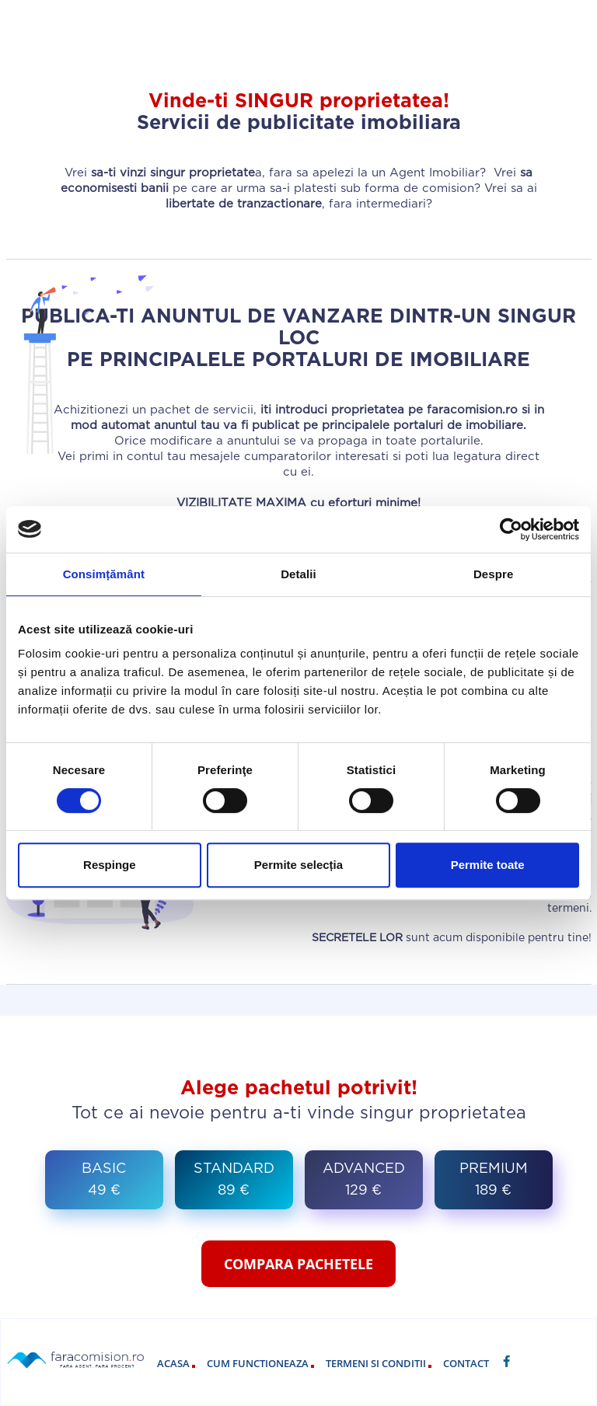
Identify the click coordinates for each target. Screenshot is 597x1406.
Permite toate (488, 864)
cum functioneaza (260, 1363)
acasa (176, 1363)
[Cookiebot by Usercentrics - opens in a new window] (511, 529)
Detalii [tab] (298, 574)
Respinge (109, 864)
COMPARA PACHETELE (298, 1263)
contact (466, 1363)
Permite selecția (298, 864)
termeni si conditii (378, 1363)
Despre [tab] (493, 574)
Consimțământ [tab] (104, 574)
